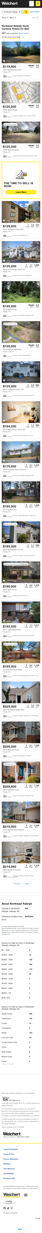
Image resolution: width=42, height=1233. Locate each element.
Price (4, 18)
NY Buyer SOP (9, 1178)
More (12, 18)
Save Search (35, 12)
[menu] (38, 3)
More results (24, 33)
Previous (16, 884)
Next (27, 884)
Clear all (35, 18)
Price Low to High (14, 37)
